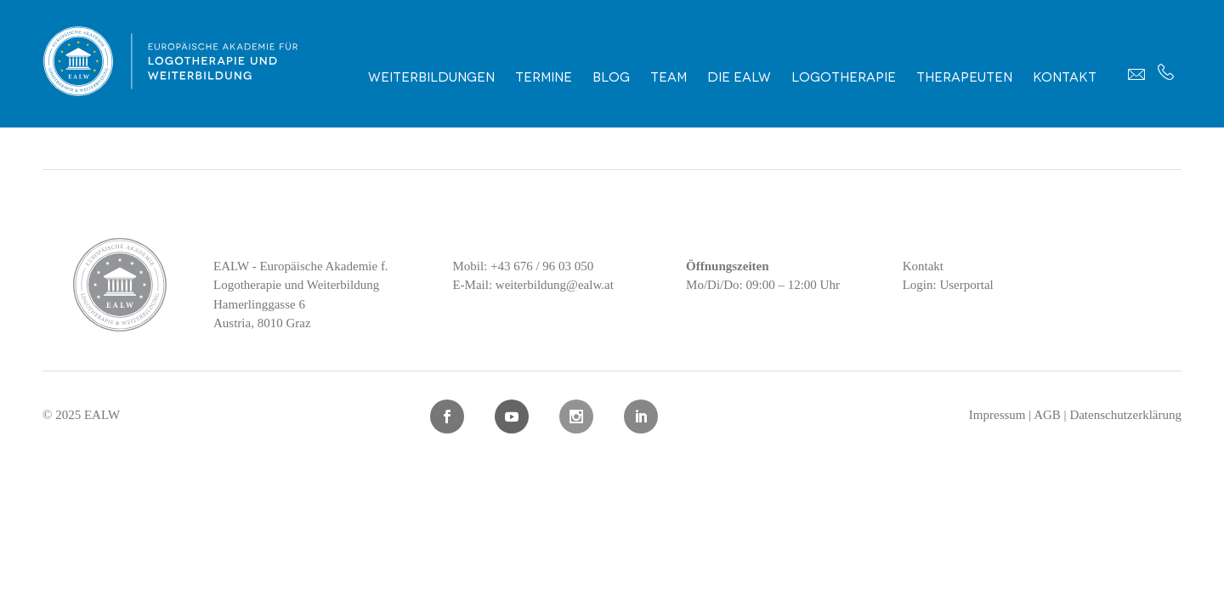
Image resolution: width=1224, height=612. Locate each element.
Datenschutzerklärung (1125, 415)
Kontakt (1064, 75)
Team (668, 75)
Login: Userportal (948, 285)
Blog (611, 75)
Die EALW (739, 75)
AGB (1047, 415)
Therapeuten (964, 75)
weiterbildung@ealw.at (555, 285)
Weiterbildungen (431, 75)
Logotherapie (843, 75)
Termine (543, 75)
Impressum (997, 415)
